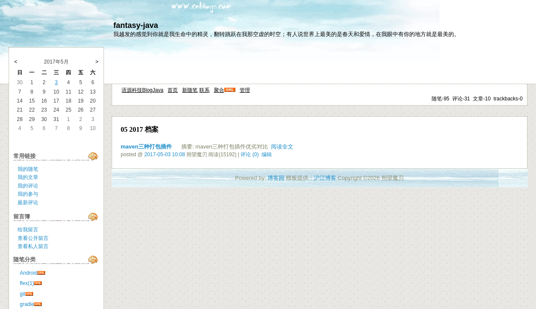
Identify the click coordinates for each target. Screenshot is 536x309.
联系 (204, 90)
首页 (173, 90)
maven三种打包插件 (146, 146)
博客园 (276, 178)
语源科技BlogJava (142, 90)
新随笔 (190, 90)
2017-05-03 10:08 (164, 154)
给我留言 (28, 230)
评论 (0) (250, 154)
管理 (245, 90)
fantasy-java (135, 25)
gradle (27, 304)
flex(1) (27, 283)
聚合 (219, 90)
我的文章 (28, 177)
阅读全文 (282, 146)
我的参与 (28, 194)
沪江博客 (325, 178)
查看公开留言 (33, 238)
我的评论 (28, 186)
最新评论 (28, 203)
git (22, 294)
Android (28, 273)
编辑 (267, 154)
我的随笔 (28, 169)
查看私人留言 (33, 246)
